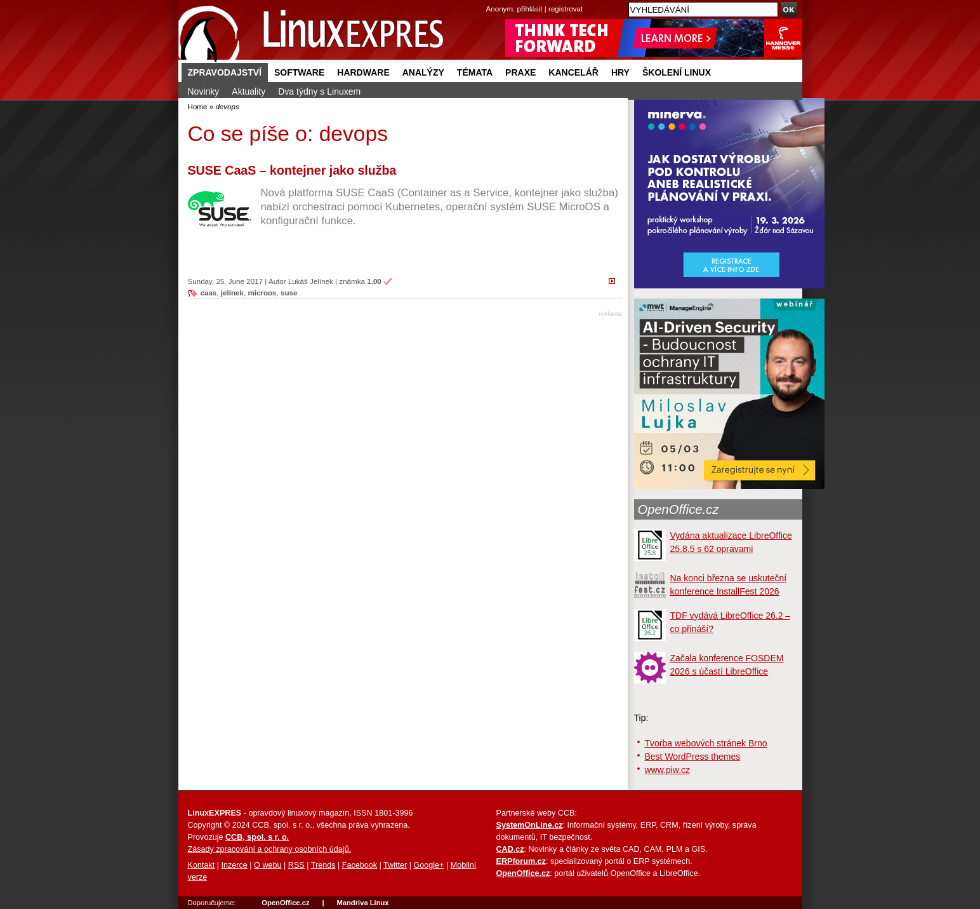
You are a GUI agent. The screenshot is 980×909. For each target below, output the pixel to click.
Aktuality (248, 91)
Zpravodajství (225, 72)
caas (209, 292)
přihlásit (530, 8)
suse (289, 292)
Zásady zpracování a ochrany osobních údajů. (270, 849)
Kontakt (201, 865)
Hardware (363, 72)
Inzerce (235, 865)
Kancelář (573, 72)
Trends (323, 865)
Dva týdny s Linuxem (319, 91)
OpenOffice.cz (678, 509)
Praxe (520, 72)
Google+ (428, 865)
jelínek (232, 292)
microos (262, 292)
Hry (620, 72)
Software (299, 72)
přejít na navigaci (490, 0)
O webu (267, 865)
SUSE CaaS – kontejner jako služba (292, 170)
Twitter (395, 865)
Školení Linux (676, 72)
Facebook (359, 865)
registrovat (565, 8)
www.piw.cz (668, 770)
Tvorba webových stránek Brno (706, 743)
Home (198, 106)
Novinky (204, 91)
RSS (296, 865)
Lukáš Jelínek (310, 281)
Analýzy (423, 72)
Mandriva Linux (362, 902)
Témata (475, 72)
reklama (610, 313)
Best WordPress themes (693, 756)
